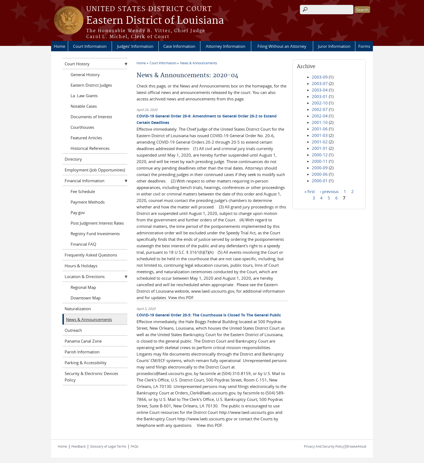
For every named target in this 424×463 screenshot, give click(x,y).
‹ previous (329, 191)
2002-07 (320, 109)
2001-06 (320, 128)
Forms (364, 46)
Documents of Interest (91, 116)
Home (59, 46)
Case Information (179, 46)
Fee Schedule (83, 191)
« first (309, 191)
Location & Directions (85, 276)
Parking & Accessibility (86, 362)
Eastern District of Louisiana (155, 21)
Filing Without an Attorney (281, 46)
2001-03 (320, 135)
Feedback (78, 446)
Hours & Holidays (81, 265)
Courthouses (82, 127)
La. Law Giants (84, 95)
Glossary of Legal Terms (108, 446)
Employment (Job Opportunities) (95, 170)
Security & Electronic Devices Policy (91, 377)
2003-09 (320, 77)
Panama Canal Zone (83, 341)
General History (85, 74)
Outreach (73, 330)
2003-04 (320, 90)
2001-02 (320, 141)
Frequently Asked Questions (91, 255)
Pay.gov (78, 212)
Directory (73, 159)
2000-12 (320, 154)
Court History (77, 63)
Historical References (90, 148)
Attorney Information (225, 46)
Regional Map (83, 287)
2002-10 (320, 103)
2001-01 (320, 148)
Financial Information (84, 180)
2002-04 (320, 116)
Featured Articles (86, 137)
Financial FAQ (83, 244)
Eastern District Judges (91, 85)
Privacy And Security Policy (324, 446)
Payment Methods (88, 202)
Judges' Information (135, 46)
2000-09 (320, 167)
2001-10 (320, 122)
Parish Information (82, 351)
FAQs (134, 446)
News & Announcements (198, 63)
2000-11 (320, 161)
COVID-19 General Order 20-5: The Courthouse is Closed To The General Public (209, 314)
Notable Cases (84, 106)
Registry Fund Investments (95, 233)
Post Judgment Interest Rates (97, 223)
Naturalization (78, 308)
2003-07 (320, 83)
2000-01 (320, 180)
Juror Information (334, 46)
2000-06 (320, 174)
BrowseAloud (356, 446)
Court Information (90, 46)
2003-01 (320, 96)
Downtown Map (86, 297)
